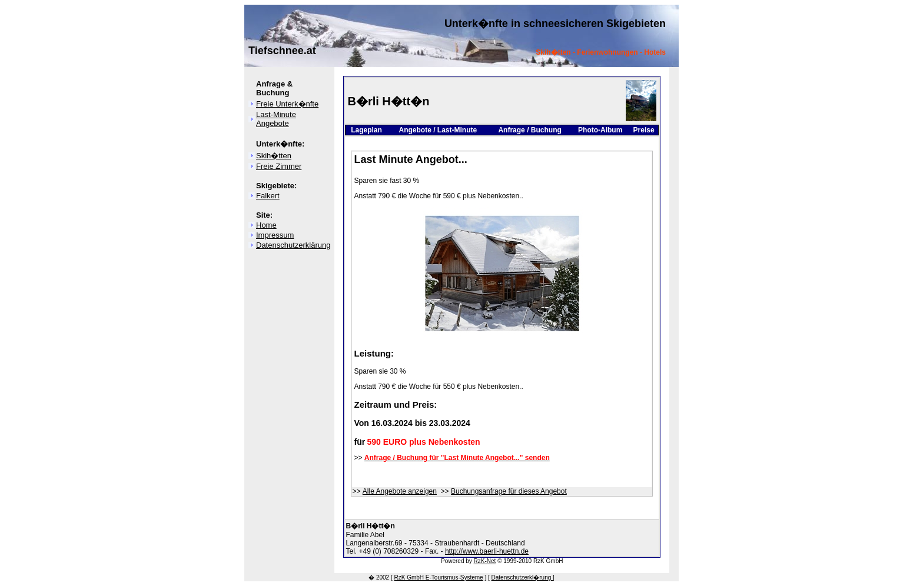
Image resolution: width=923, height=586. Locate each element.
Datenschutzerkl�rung (522, 577)
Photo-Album (600, 130)
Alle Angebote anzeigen (400, 491)
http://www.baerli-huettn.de (487, 551)
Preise (644, 130)
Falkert (268, 195)
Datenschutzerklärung (293, 245)
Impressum (275, 235)
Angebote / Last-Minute (438, 130)
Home (266, 225)
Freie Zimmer (278, 166)
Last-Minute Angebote (276, 119)
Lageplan (366, 130)
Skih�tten (273, 155)
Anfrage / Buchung (529, 130)
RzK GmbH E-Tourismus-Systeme (438, 577)
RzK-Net (485, 561)
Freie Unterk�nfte (287, 103)
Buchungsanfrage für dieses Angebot (509, 491)
